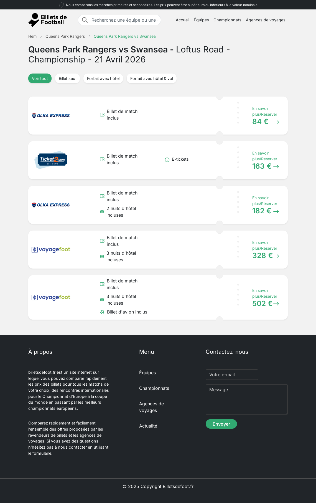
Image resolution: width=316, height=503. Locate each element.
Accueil (182, 19)
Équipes (201, 19)
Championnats (227, 19)
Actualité (148, 426)
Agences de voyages (266, 19)
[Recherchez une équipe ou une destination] (124, 20)
